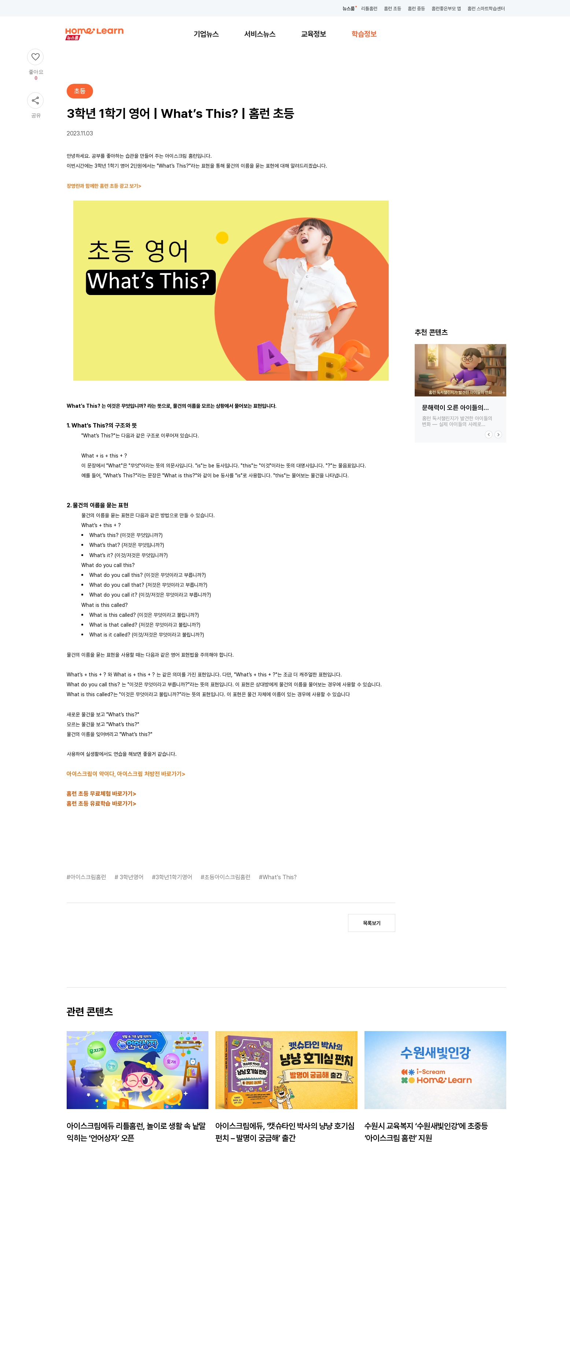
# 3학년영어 (130, 877)
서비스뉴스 (259, 34)
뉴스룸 (349, 8)
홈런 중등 (416, 8)
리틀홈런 (369, 8)
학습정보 (364, 34)
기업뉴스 (206, 34)
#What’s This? (278, 877)
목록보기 (372, 923)
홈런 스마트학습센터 (486, 8)
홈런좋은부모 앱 (446, 8)
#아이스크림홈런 (87, 877)
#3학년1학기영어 (173, 877)
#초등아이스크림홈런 (226, 877)
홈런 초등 (392, 8)
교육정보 (313, 34)
